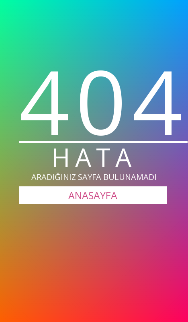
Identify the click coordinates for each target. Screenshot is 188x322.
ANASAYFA (92, 195)
